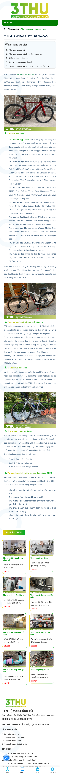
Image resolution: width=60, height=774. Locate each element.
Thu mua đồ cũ (13, 29)
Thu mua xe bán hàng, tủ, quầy (14, 633)
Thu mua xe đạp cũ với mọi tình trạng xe (25, 54)
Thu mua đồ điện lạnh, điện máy (41, 596)
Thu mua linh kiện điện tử (14, 595)
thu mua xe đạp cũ (25, 75)
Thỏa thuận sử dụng (10, 734)
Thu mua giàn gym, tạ (39, 669)
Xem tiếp (7, 571)
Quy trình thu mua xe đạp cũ (20, 62)
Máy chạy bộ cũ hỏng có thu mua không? (19, 760)
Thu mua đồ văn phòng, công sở (13, 559)
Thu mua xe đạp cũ (17, 50)
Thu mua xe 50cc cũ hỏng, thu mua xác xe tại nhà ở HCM (25, 763)
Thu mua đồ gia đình (39, 558)
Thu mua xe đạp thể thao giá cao (33, 29)
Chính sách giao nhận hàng (13, 737)
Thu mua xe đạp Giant (19, 140)
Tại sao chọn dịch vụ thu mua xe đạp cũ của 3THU (29, 66)
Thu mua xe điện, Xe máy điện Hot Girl (18, 753)
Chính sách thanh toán (11, 741)
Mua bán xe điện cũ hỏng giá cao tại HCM (19, 757)
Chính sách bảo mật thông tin (14, 744)
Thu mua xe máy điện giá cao (13, 670)
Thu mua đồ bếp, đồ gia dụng (40, 633)
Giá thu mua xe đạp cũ (18, 58)
